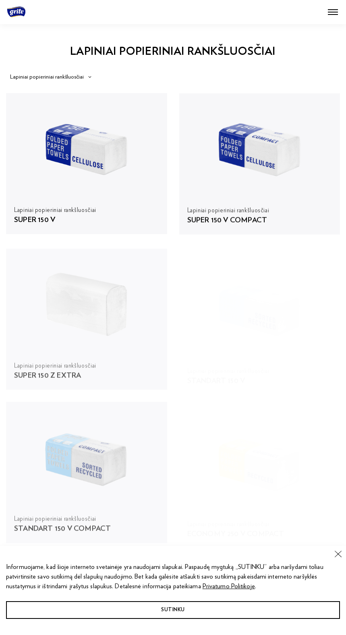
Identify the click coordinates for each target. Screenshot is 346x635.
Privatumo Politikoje (229, 586)
